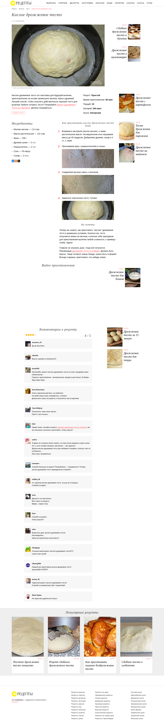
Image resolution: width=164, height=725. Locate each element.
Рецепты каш (76, 707)
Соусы (140, 3)
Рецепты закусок (77, 704)
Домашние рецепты (102, 701)
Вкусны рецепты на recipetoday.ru (20, 3)
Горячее (62, 3)
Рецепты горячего (78, 695)
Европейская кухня (138, 695)
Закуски (100, 3)
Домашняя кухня (137, 698)
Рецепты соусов (77, 715)
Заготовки (87, 3)
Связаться (15, 702)
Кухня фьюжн (136, 710)
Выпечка (51, 3)
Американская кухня (139, 704)
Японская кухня (137, 718)
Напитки (119, 3)
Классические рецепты (104, 713)
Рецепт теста (18, 113)
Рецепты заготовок (78, 701)
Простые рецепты (102, 707)
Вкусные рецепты (102, 710)
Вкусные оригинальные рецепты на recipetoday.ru (22, 694)
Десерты (74, 3)
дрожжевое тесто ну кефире (86, 251)
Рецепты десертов (78, 698)
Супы (149, 3)
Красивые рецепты (102, 704)
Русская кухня (136, 692)
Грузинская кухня (137, 715)
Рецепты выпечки (78, 692)
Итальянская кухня (138, 701)
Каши (109, 3)
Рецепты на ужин (101, 692)
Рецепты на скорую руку (104, 715)
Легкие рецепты (101, 698)
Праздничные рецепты (104, 695)
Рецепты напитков (78, 710)
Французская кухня (138, 707)
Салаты (131, 3)
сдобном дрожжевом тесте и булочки (72, 427)
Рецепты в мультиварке (104, 718)
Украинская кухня (138, 713)
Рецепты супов (77, 718)
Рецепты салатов (78, 713)
